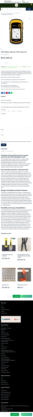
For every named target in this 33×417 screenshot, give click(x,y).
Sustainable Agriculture (5, 317)
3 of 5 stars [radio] (9, 90)
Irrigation (3, 343)
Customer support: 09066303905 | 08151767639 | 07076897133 (12, 2)
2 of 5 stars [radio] (5, 90)
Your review (3, 92)
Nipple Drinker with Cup (23, 264)
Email (2, 114)
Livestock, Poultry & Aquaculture (7, 319)
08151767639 (10, 388)
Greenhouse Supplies (5, 345)
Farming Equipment (5, 341)
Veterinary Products (5, 336)
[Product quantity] (4, 414)
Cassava (2, 310)
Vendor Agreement (4, 377)
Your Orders (3, 359)
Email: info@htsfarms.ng (25, 2)
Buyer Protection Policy (5, 373)
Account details (4, 361)
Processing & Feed (4, 346)
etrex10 (2, 47)
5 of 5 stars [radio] (19, 90)
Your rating (3, 88)
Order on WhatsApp (26, 414)
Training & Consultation (5, 351)
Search (29, 9)
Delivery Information (5, 378)
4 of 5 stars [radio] (14, 90)
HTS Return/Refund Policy (6, 371)
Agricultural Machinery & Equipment (8, 339)
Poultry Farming (4, 326)
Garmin (5, 47)
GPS (13, 47)
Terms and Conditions (5, 375)
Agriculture (3, 308)
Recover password (4, 363)
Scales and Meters (16, 13)
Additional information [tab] (7, 130)
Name (2, 109)
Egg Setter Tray (5, 264)
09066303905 (4, 388)
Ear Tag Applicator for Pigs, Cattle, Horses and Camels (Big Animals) (24, 235)
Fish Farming (3, 328)
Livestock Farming (4, 322)
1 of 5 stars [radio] (2, 90)
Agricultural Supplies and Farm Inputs (8, 331)
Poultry (2, 324)
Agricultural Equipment (8, 13)
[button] (29, 18)
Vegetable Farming (4, 312)
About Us (3, 287)
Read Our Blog (4, 292)
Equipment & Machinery (5, 338)
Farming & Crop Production (6, 307)
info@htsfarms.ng (4, 390)
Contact (2, 290)
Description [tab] (4, 128)
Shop (2, 285)
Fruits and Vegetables (5, 314)
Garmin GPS (10, 47)
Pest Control (3, 334)
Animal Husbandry (4, 320)
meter (16, 47)
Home (2, 13)
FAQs (2, 358)
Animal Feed (3, 348)
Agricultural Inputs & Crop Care (7, 329)
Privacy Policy (3, 369)
